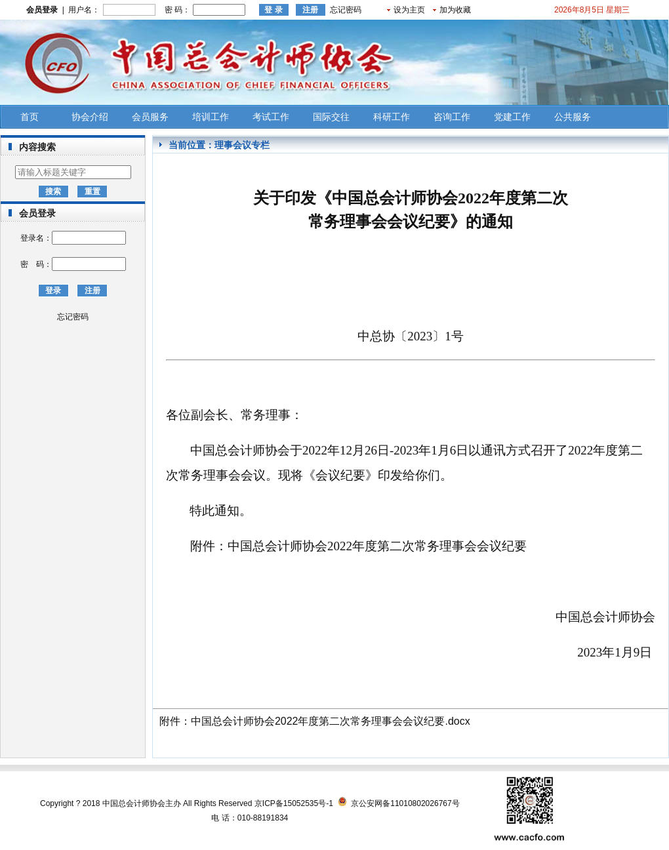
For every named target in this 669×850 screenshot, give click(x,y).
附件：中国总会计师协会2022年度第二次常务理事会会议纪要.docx (314, 721)
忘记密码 (345, 9)
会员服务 (150, 116)
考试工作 (271, 116)
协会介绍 (89, 116)
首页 (29, 116)
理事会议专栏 (242, 145)
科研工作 (391, 116)
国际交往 (331, 116)
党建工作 (512, 116)
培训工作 (210, 116)
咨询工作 (452, 116)
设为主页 (409, 9)
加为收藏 (455, 9)
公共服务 (572, 116)
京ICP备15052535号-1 (293, 803)
